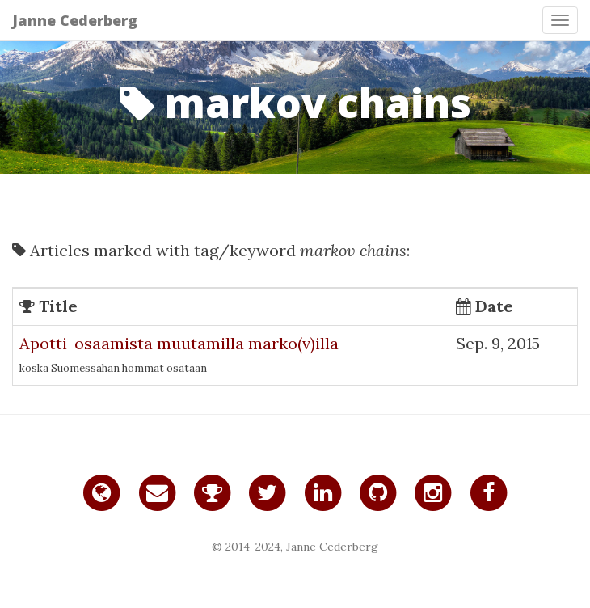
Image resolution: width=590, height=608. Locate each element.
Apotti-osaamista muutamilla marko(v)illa (179, 343)
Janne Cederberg (74, 20)
